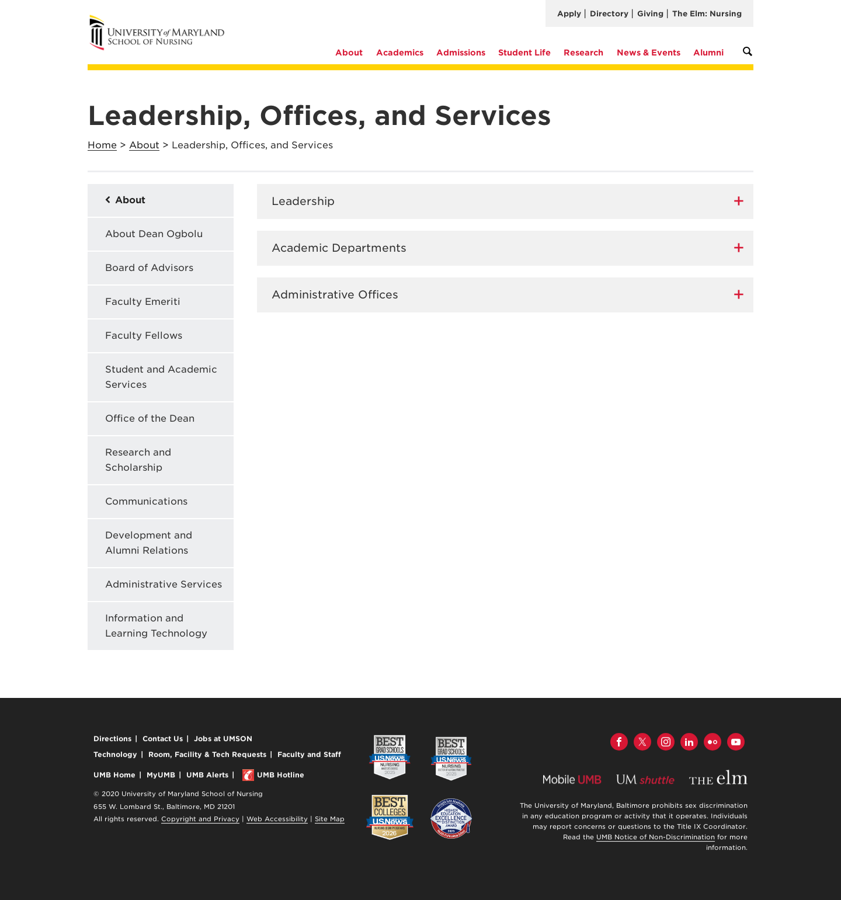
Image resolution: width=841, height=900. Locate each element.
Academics (399, 52)
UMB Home (114, 776)
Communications (146, 501)
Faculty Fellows (143, 335)
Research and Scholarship (138, 460)
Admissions (460, 52)
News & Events (648, 52)
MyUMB (161, 776)
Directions (112, 740)
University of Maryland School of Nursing (161, 19)
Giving (650, 13)
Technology (115, 756)
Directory (609, 13)
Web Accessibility (277, 820)
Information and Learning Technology (156, 626)
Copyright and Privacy (200, 820)
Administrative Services (163, 584)
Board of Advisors (149, 267)
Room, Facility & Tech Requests (207, 756)
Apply (569, 13)
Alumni (708, 52)
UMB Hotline (280, 776)
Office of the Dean (149, 418)
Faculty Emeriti (142, 301)
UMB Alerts (207, 776)
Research (583, 52)
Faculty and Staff (309, 756)
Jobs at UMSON (223, 740)
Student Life (524, 52)
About (349, 52)
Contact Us (163, 740)
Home (102, 145)
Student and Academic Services (161, 377)
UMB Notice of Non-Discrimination (655, 839)
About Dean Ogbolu (154, 233)
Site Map (330, 820)
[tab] (505, 201)
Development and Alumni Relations (148, 543)
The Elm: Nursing (707, 13)
